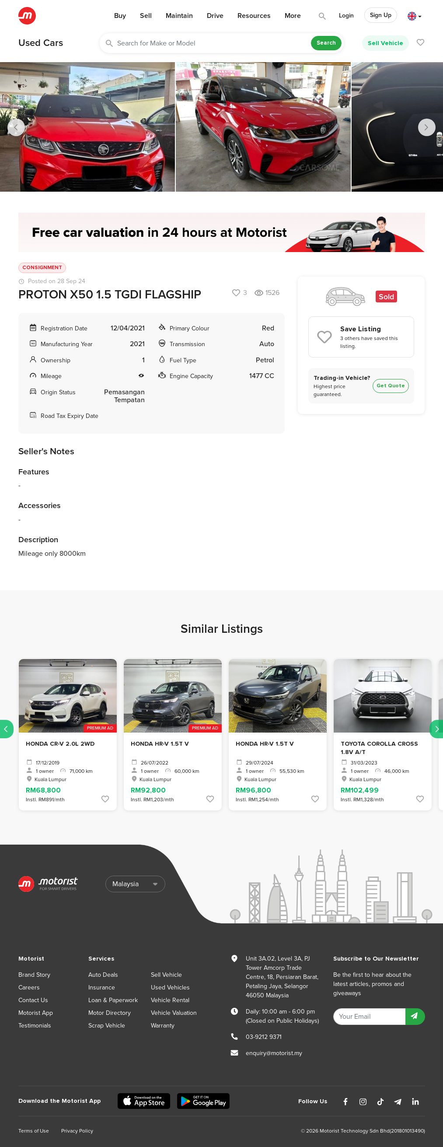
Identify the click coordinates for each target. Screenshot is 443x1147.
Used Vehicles (170, 987)
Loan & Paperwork (113, 1000)
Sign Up (380, 15)
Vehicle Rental (170, 1000)
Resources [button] (254, 15)
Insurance (101, 987)
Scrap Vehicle (106, 1025)
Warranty (162, 1025)
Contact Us (33, 1000)
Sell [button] (146, 15)
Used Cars (40, 43)
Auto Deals (103, 975)
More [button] (293, 15)
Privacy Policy (77, 1131)
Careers (29, 987)
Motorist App (35, 1013)
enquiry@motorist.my (274, 1053)
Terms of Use (33, 1131)
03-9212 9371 (264, 1037)
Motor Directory (109, 1013)
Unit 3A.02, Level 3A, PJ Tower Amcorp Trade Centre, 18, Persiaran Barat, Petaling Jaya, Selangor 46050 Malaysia (282, 977)
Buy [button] (120, 15)
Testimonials (34, 1025)
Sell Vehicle (385, 43)
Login (346, 15)
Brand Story (34, 975)
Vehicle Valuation (174, 1013)
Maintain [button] (179, 15)
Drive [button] (215, 15)
